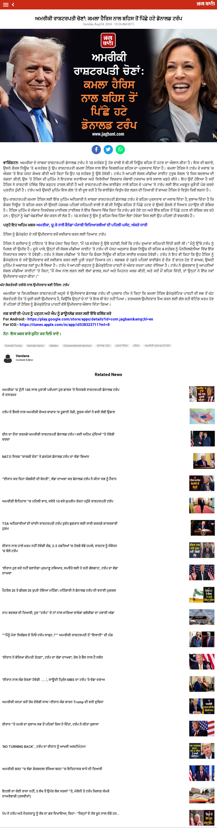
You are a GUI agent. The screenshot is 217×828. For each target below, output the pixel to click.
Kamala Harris (35, 345)
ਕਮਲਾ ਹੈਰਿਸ (122, 345)
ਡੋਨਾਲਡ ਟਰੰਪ (103, 345)
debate (54, 345)
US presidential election (77, 345)
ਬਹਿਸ (136, 345)
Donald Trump (13, 345)
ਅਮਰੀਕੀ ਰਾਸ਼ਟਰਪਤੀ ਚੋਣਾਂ (157, 345)
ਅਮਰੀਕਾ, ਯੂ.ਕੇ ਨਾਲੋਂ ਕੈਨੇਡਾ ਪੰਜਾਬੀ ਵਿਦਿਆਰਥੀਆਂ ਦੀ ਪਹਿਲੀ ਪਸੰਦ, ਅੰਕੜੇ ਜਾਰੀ (91, 225)
